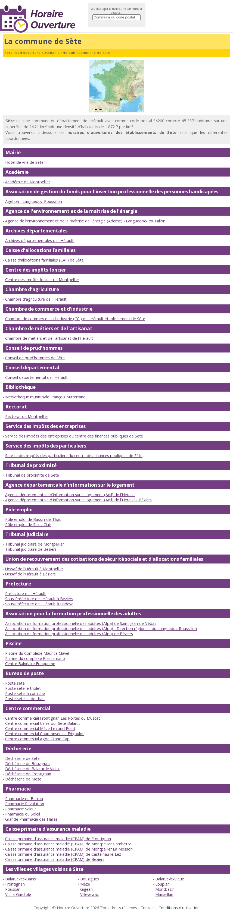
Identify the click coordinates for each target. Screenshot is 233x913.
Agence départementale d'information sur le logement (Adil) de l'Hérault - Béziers (78, 499)
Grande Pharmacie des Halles (31, 819)
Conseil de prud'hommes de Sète (35, 357)
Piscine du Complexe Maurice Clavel (37, 653)
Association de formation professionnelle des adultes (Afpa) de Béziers (69, 633)
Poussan (12, 889)
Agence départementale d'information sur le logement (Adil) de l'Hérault (70, 494)
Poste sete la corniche (25, 693)
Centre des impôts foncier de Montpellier (42, 279)
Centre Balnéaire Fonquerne (30, 663)
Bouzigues (89, 878)
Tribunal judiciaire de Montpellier (34, 544)
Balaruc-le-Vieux (169, 878)
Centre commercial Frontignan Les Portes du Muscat (52, 718)
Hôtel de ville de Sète (24, 162)
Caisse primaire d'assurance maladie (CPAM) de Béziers (54, 859)
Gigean (86, 889)
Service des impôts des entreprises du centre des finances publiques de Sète (74, 436)
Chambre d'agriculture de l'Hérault (36, 299)
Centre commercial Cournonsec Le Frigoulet (44, 733)
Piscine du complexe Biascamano (35, 658)
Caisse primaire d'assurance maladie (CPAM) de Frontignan (58, 838)
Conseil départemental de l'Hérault (36, 377)
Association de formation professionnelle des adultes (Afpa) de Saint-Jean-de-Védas (80, 623)
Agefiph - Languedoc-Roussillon (33, 201)
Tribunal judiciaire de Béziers (31, 549)
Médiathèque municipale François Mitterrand (45, 396)
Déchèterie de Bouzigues (27, 763)
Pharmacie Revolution (24, 803)
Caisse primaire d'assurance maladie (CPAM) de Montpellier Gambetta (68, 843)
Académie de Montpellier (27, 181)
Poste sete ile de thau (25, 698)
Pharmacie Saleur (20, 808)
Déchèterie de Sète (22, 758)
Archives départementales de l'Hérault (39, 240)
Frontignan (15, 884)
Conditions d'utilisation (179, 907)
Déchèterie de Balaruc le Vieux (32, 768)
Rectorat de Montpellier (26, 416)
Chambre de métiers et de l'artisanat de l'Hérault (49, 338)
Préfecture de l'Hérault (25, 593)
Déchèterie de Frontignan (28, 773)
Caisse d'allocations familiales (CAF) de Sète (44, 260)
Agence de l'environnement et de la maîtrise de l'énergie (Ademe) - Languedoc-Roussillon (85, 220)
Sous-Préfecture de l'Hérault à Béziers (39, 598)
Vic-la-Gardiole (18, 894)
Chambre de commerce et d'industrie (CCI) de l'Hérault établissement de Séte (75, 318)
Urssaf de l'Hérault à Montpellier (34, 568)
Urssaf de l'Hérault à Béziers (30, 574)
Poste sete (15, 683)
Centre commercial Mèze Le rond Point (40, 728)
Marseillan (164, 894)
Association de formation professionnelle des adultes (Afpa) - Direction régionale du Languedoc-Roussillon (101, 628)
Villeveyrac (89, 894)
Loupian (162, 884)
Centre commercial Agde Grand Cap (37, 738)
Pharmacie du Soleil (22, 814)
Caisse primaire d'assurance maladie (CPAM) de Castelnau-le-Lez (63, 854)
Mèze (85, 884)
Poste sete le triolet (23, 688)
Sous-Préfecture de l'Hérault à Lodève (39, 603)
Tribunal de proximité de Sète (32, 475)
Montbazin (165, 889)
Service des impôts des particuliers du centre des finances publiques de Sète (73, 455)
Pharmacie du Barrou (24, 798)
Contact (148, 907)
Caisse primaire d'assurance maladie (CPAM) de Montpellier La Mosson (69, 849)
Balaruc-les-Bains (20, 878)
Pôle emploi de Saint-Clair (28, 524)
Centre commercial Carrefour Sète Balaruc (42, 723)
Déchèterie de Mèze (23, 779)
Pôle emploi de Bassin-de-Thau (33, 519)
